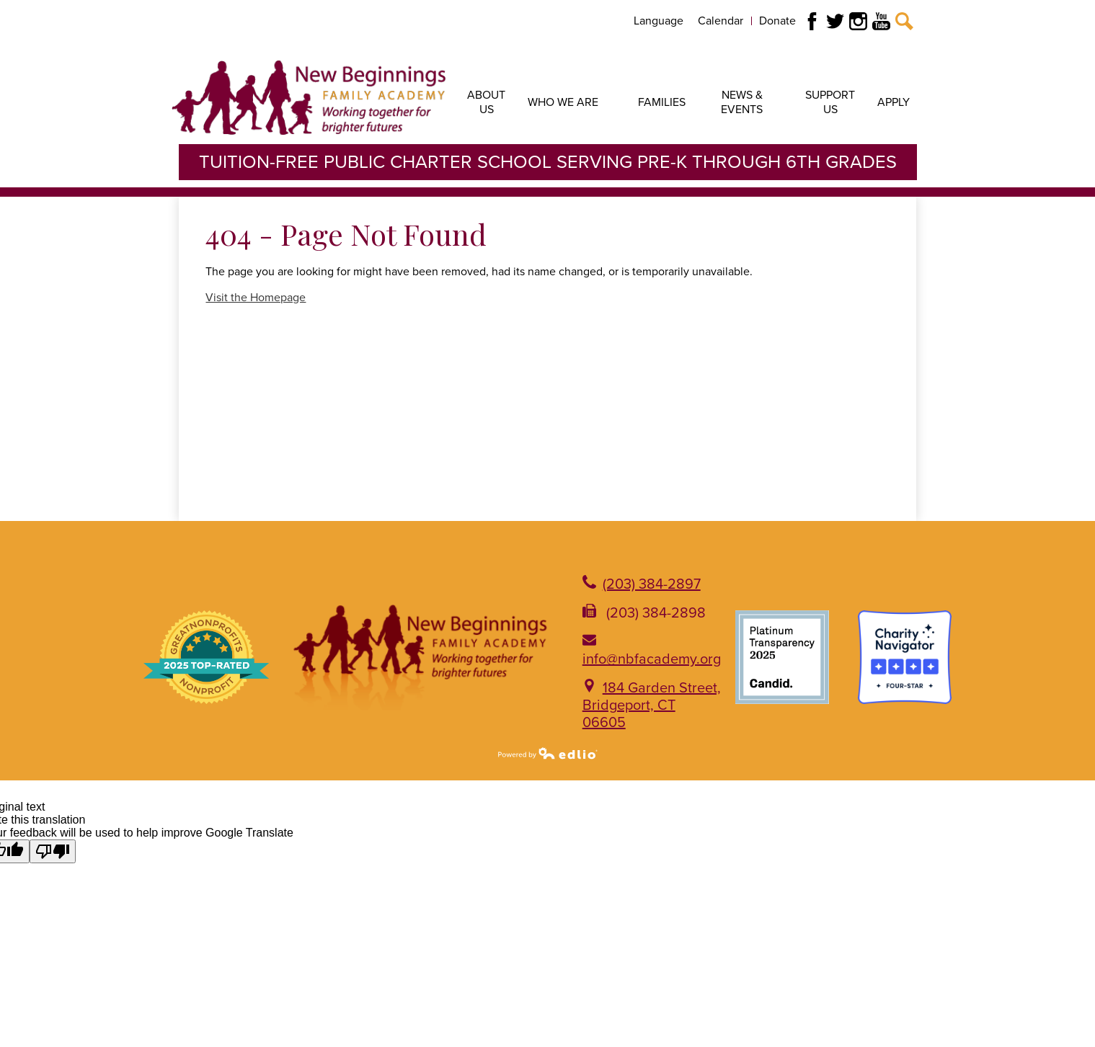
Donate (777, 21)
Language (658, 21)
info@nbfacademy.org (651, 659)
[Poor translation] (53, 851)
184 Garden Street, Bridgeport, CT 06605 (651, 705)
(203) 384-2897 (652, 584)
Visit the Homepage (255, 297)
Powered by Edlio (547, 753)
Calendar (720, 21)
